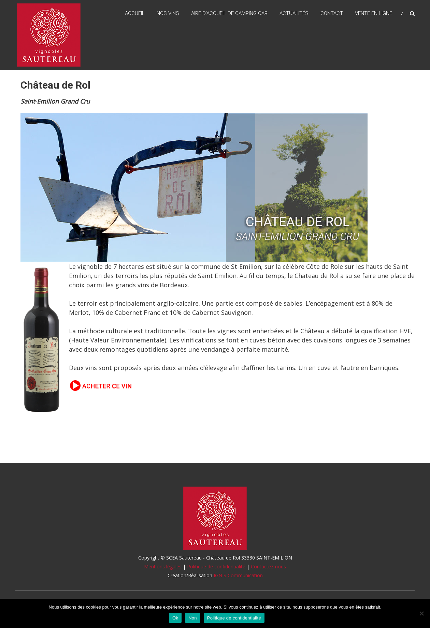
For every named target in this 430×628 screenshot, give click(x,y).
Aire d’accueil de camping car (229, 13)
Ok (175, 618)
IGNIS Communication (238, 575)
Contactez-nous (268, 566)
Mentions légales (163, 566)
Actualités (294, 13)
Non (192, 618)
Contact (331, 13)
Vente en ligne (373, 13)
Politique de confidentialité (216, 566)
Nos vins (168, 13)
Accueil (135, 13)
